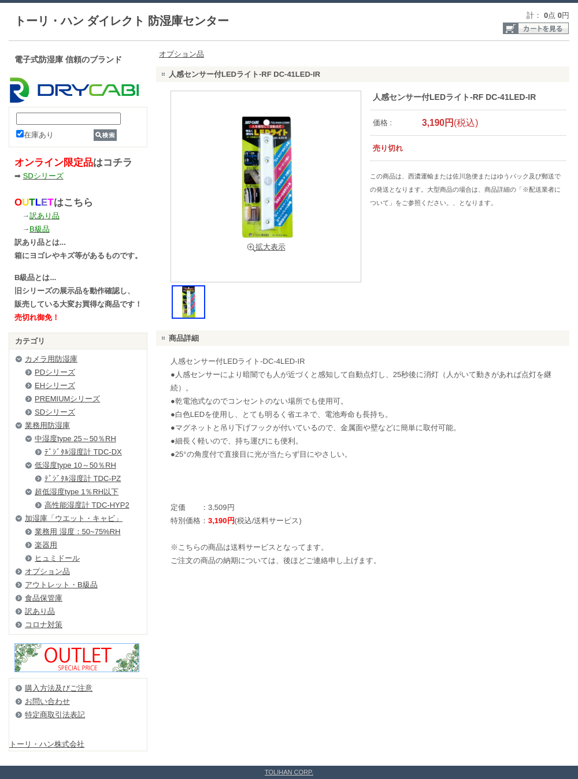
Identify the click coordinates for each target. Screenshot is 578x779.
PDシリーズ (55, 372)
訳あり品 (40, 611)
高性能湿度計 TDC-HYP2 (87, 505)
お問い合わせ (47, 701)
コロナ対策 (43, 624)
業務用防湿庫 (47, 425)
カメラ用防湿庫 (51, 359)
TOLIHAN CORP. (289, 772)
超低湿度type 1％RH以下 (76, 491)
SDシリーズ (55, 412)
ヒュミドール (57, 558)
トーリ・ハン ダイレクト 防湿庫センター (121, 20)
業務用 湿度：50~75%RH (77, 531)
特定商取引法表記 (55, 714)
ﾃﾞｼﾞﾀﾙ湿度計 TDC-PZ (83, 478)
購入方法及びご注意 (58, 688)
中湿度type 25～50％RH (75, 438)
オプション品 (47, 571)
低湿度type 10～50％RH (75, 465)
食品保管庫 (43, 598)
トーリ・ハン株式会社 (46, 744)
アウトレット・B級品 (61, 584)
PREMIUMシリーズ (67, 398)
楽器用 (46, 545)
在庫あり (35, 135)
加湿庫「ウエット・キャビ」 (74, 518)
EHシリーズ (55, 385)
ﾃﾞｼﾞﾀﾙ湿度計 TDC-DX (83, 452)
